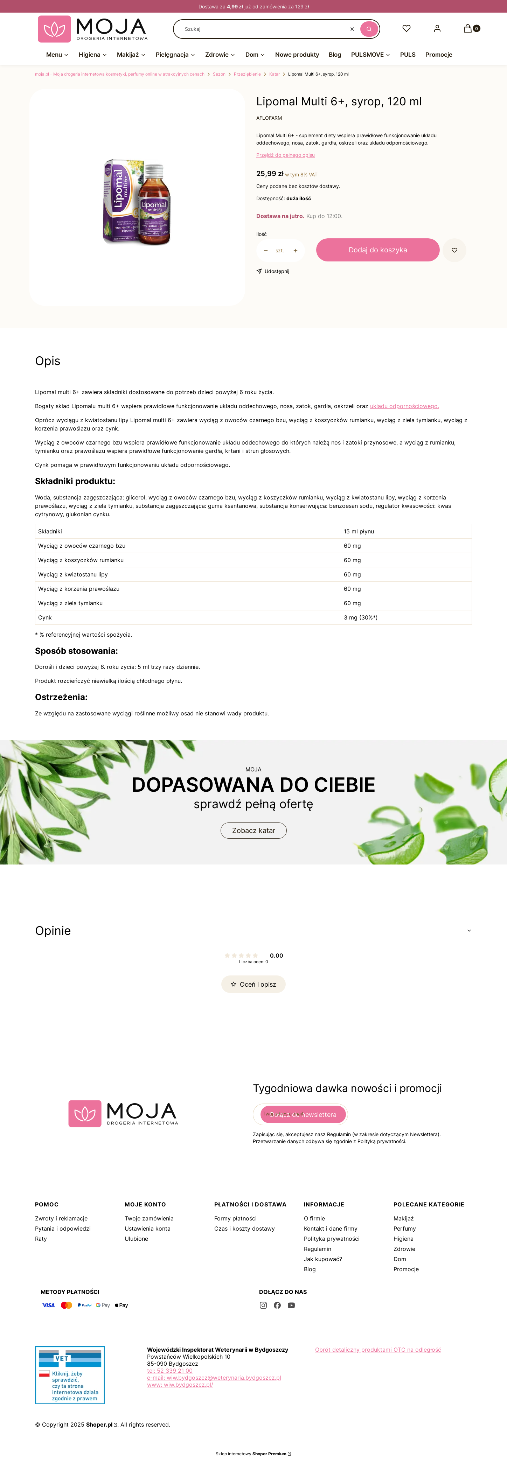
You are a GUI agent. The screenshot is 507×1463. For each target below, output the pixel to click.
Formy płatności (235, 1218)
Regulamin (317, 1248)
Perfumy (405, 1228)
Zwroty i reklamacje (61, 1218)
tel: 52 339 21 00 (170, 1370)
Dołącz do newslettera (303, 1114)
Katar (274, 74)
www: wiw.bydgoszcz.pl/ (180, 1384)
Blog (310, 1269)
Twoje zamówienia (149, 1218)
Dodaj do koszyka (378, 250)
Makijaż (404, 1218)
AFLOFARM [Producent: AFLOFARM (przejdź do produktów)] (269, 118)
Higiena (404, 1238)
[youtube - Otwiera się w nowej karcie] (291, 1305)
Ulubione (136, 1238)
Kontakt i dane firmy (330, 1228)
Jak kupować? (323, 1258)
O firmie (314, 1218)
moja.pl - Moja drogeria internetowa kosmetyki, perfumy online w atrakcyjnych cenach (119, 74)
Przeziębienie (247, 74)
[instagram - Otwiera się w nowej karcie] (263, 1305)
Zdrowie (404, 1248)
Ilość (261, 234)
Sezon (219, 74)
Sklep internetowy (251, 1453)
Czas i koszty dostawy (244, 1228)
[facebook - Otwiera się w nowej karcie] (277, 1305)
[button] (369, 29)
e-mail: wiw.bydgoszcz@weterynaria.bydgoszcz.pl (214, 1377)
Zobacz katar (253, 830)
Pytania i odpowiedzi (63, 1228)
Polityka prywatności (332, 1238)
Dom (400, 1258)
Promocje (406, 1269)
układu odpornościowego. (404, 406)
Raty (41, 1238)
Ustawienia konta (148, 1228)
